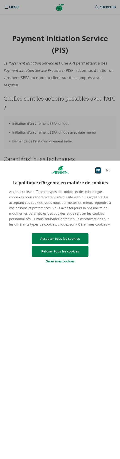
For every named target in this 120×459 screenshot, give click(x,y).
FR (98, 170)
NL (108, 170)
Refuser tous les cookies (60, 251)
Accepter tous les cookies (60, 238)
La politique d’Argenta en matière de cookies (60, 182)
